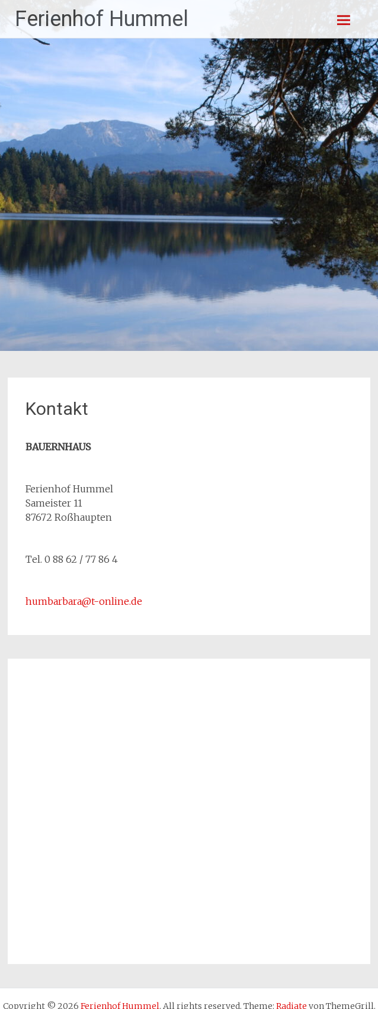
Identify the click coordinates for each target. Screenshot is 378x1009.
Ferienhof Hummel (101, 19)
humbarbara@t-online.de (83, 601)
